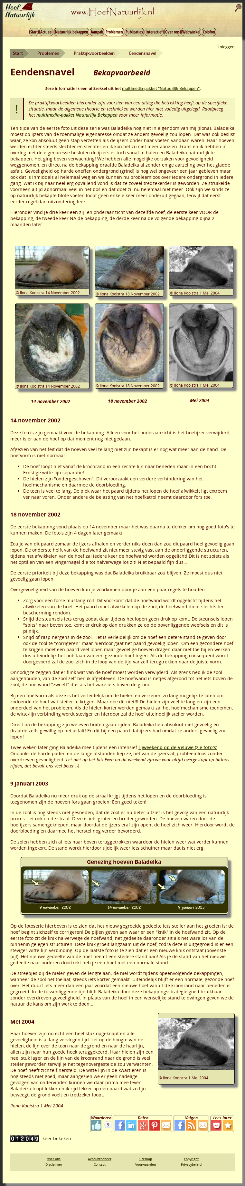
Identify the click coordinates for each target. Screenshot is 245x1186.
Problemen (114, 32)
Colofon (209, 32)
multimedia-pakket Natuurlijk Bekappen (77, 115)
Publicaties (134, 32)
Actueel (46, 32)
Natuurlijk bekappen (71, 32)
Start (34, 32)
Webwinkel (191, 32)
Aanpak (97, 32)
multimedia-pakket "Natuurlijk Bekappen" (161, 88)
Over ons (172, 32)
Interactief (154, 32)
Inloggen (226, 46)
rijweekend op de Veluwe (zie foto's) (177, 747)
